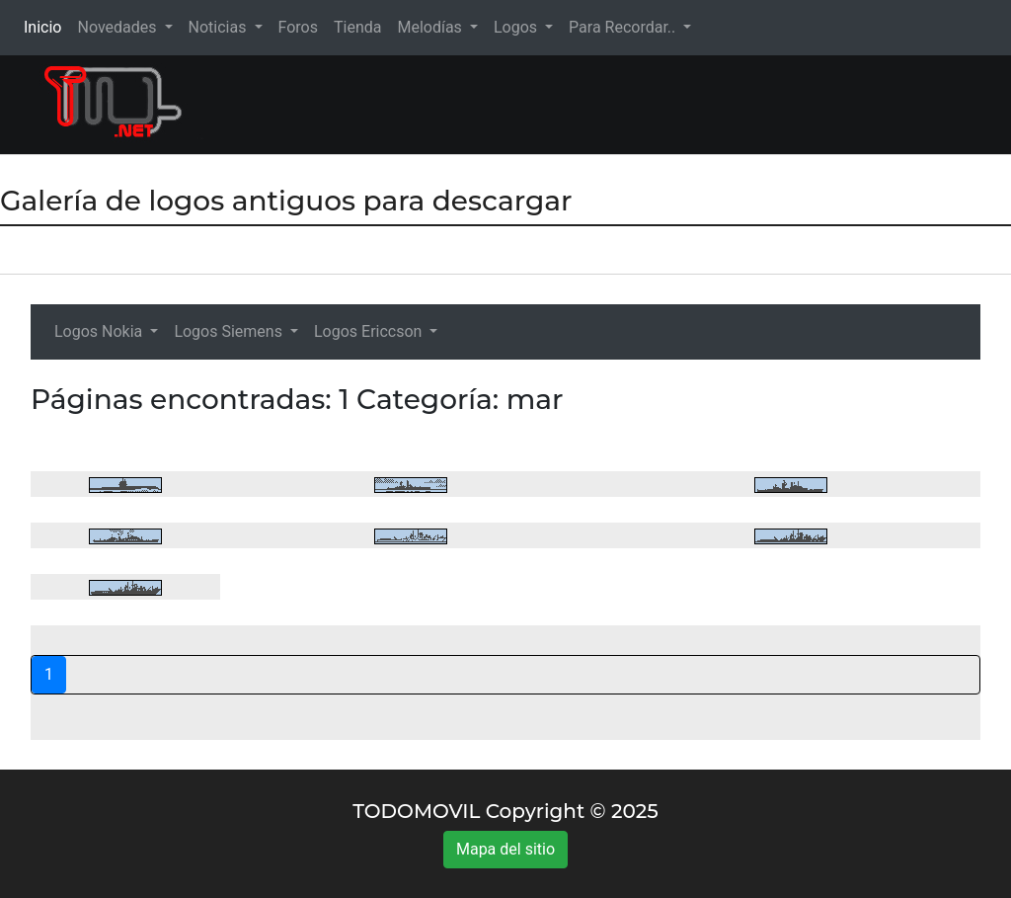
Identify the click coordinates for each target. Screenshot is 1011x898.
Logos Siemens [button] (230, 331)
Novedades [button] (118, 27)
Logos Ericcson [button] (370, 331)
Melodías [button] (431, 27)
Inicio (46, 26)
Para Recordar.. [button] (624, 27)
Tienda (357, 27)
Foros (298, 27)
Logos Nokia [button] (100, 331)
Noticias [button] (220, 27)
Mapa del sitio (505, 849)
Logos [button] (517, 27)
